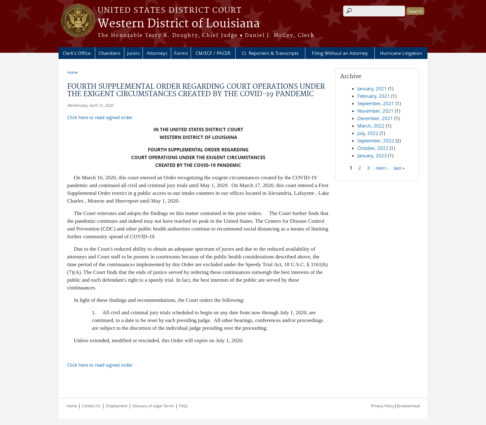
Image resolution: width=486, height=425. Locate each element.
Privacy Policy (382, 405)
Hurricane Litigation (401, 53)
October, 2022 (372, 148)
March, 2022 (371, 126)
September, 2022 (375, 140)
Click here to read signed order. (100, 117)
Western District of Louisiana (179, 24)
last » (399, 167)
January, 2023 (372, 155)
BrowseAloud (408, 405)
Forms (181, 53)
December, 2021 (375, 118)
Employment (116, 405)
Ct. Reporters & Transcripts (270, 53)
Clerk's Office (77, 53)
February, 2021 (373, 96)
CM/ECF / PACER (213, 53)
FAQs (183, 405)
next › (382, 167)
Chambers (109, 53)
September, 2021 (375, 103)
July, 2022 (367, 133)
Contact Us (91, 405)
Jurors (133, 53)
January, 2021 (372, 88)
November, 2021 (375, 111)
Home (72, 72)
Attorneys (157, 53)
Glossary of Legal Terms (153, 405)
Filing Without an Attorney (340, 53)
